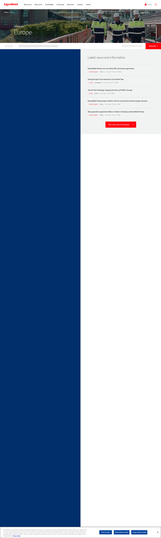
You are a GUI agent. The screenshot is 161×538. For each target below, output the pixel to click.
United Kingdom (93, 72)
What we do (38, 4)
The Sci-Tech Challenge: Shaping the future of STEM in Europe (110, 90)
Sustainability (49, 4)
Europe (91, 82)
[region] (80, 532)
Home (6, 12)
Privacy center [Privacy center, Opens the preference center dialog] (105, 532)
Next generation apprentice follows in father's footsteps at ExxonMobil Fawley (116, 112)
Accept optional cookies (139, 532)
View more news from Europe (118, 125)
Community (60, 4)
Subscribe (152, 46)
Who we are (27, 4)
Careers (88, 4)
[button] (148, 4)
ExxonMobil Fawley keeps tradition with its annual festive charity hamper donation (117, 101)
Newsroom (70, 4)
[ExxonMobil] (12, 5)
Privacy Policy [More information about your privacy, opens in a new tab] (17, 536)
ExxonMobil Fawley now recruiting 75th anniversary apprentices (111, 68)
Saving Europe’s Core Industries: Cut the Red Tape (106, 79)
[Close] (157, 532)
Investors (80, 4)
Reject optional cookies (121, 532)
